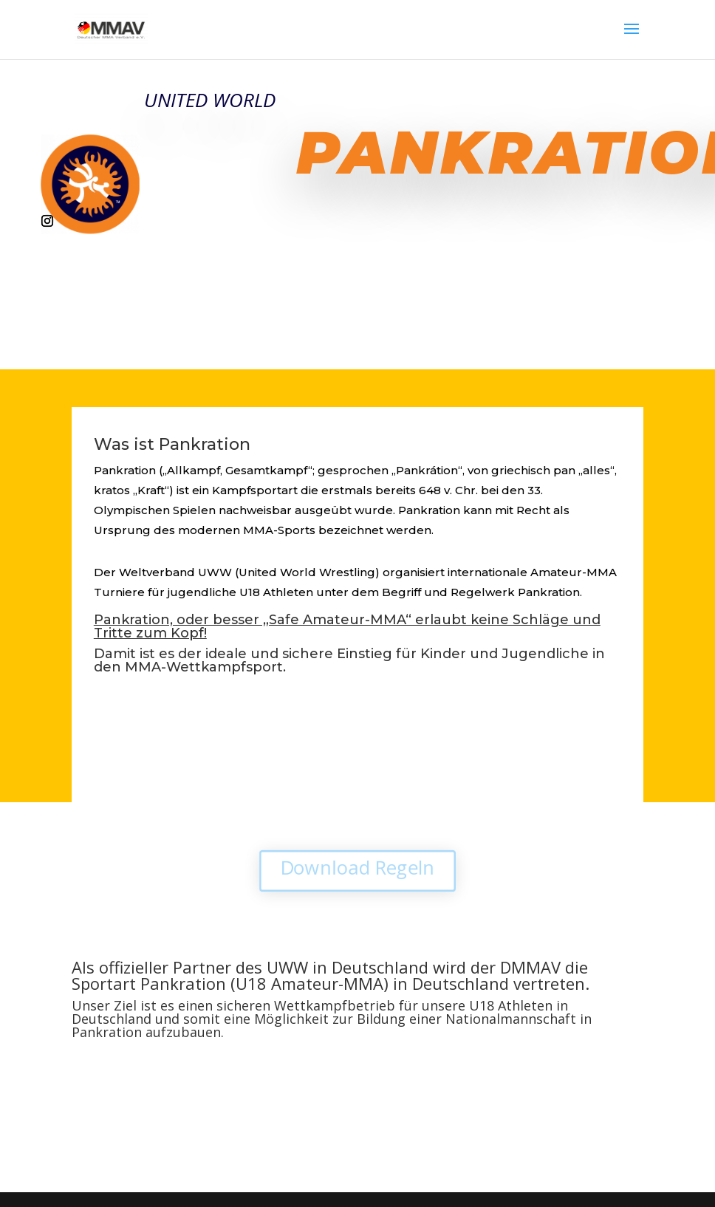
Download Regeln (357, 868)
